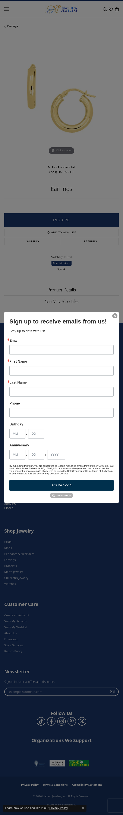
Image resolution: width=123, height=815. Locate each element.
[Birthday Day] (36, 434)
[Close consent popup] (83, 808)
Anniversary (19, 445)
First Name (18, 361)
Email (14, 340)
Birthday (16, 424)
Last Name (18, 382)
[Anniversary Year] (56, 454)
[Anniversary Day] (36, 454)
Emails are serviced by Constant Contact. (47, 473)
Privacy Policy (58, 808)
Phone (14, 403)
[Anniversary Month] (17, 454)
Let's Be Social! (61, 485)
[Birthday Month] (17, 434)
